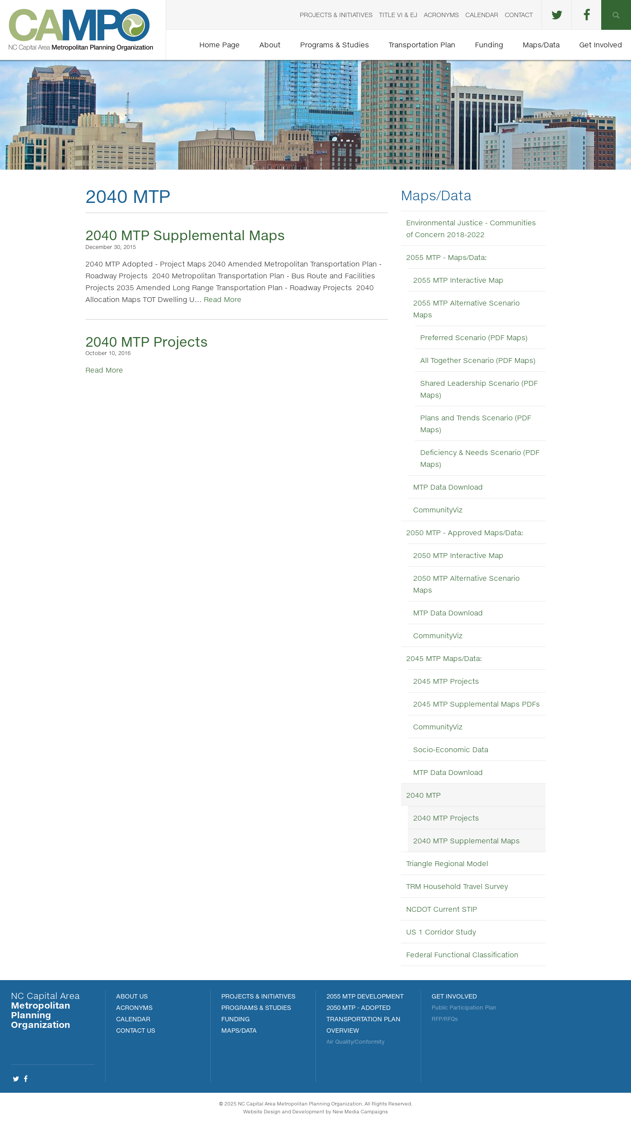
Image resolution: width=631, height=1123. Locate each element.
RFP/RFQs (445, 1019)
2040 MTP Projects (146, 341)
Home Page (219, 44)
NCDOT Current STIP (441, 909)
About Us (132, 996)
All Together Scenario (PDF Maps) (477, 360)
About (269, 44)
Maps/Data (541, 44)
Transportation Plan (422, 44)
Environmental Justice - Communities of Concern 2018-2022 (471, 228)
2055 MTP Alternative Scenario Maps (466, 309)
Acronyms (441, 14)
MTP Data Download (448, 487)
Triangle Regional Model (447, 863)
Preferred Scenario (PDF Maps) (474, 337)
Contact (519, 14)
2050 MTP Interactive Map (458, 555)
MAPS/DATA (239, 1030)
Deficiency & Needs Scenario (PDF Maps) (479, 458)
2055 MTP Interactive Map (458, 280)
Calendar (481, 14)
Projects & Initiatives (336, 14)
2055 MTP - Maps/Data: (446, 257)
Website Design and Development (283, 1111)
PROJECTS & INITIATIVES (258, 996)
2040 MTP (423, 795)
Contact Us (135, 1030)
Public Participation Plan (464, 1007)
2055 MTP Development (365, 996)
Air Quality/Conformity (355, 1041)
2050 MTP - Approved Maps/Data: (464, 532)
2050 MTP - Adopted (358, 1007)
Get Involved (600, 44)
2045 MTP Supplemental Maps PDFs (476, 704)
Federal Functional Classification (462, 954)
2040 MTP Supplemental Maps (185, 235)
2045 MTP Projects (446, 681)
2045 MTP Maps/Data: (444, 658)
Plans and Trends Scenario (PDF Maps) (475, 423)
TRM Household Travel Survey (457, 886)
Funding (489, 44)
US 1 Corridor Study (441, 932)
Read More (222, 299)
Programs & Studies (334, 44)
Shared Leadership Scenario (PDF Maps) (479, 389)
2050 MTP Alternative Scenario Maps (466, 584)
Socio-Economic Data (450, 749)
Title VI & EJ (398, 14)
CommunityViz (437, 509)
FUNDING (235, 1019)
